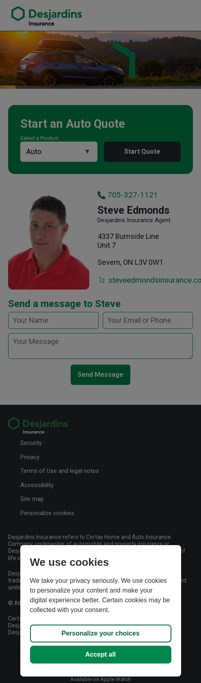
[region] (100, 611)
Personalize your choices (100, 633)
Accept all (100, 654)
